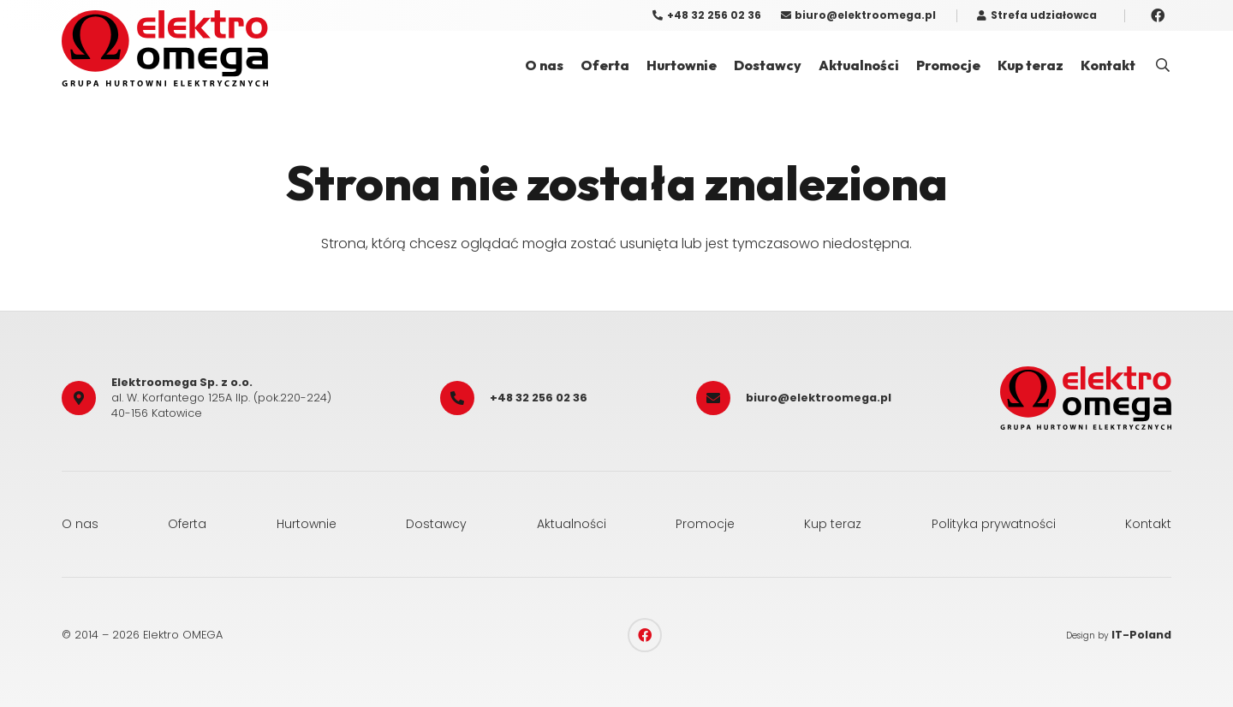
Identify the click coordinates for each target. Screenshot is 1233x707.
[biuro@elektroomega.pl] (721, 398)
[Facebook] (1157, 15)
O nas (80, 523)
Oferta (187, 523)
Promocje (705, 523)
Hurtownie (307, 523)
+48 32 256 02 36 (538, 397)
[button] (1163, 65)
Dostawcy (436, 523)
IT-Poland (1141, 634)
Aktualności (571, 523)
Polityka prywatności (994, 523)
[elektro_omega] (165, 48)
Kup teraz (832, 523)
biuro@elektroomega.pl (818, 397)
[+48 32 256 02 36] (465, 398)
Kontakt (1148, 523)
